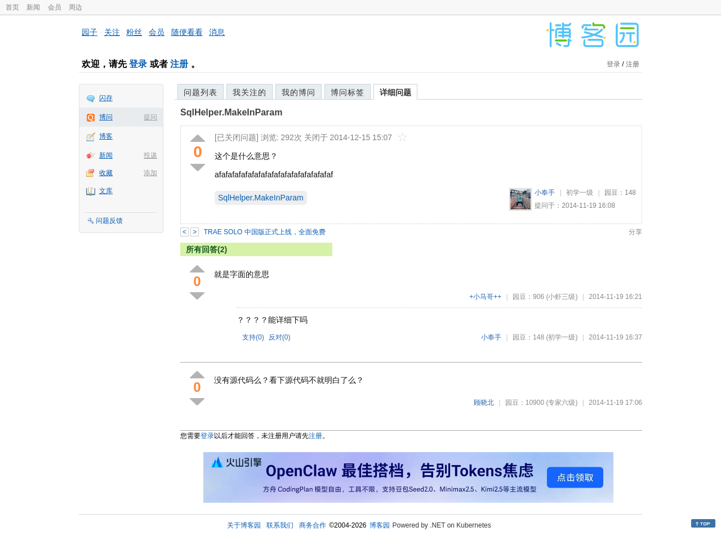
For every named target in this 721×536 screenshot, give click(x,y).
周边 (75, 7)
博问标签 (347, 92)
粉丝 (134, 32)
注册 (179, 64)
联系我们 (279, 525)
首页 (12, 7)
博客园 (380, 525)
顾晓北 (484, 403)
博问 (106, 117)
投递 (150, 155)
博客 (106, 136)
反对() (280, 337)
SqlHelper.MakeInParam (231, 112)
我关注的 (249, 92)
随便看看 (187, 32)
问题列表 (200, 92)
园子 (89, 32)
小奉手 (545, 192)
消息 (217, 32)
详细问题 (395, 92)
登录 (138, 64)
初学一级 (579, 192)
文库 (106, 191)
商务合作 (312, 525)
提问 (150, 117)
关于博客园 (244, 525)
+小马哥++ (485, 297)
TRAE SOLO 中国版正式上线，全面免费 (265, 232)
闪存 (106, 98)
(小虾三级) (561, 297)
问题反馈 (109, 221)
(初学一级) (561, 337)
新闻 (33, 7)
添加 (150, 173)
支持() (253, 337)
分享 (635, 232)
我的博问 (298, 92)
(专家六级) (561, 403)
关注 (112, 32)
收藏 (106, 173)
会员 (54, 7)
